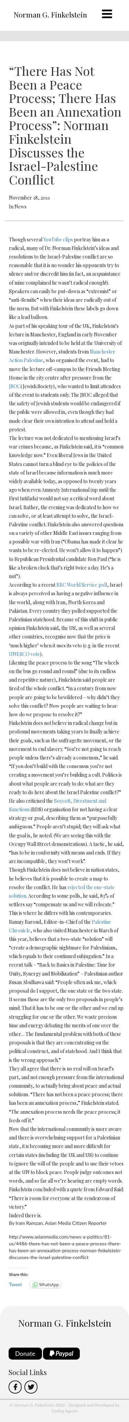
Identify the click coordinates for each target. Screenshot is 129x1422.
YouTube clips (58, 239)
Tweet (15, 1284)
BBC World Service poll (81, 585)
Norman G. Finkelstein (50, 14)
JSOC (15, 386)
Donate (25, 1353)
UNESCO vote (24, 654)
